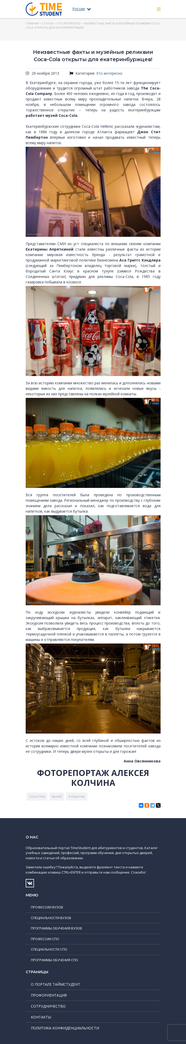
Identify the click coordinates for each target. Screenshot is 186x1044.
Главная (32, 23)
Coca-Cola (37, 796)
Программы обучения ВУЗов (56, 928)
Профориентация (49, 995)
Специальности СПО (49, 949)
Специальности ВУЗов (51, 917)
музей (57, 796)
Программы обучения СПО (54, 960)
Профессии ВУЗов (47, 907)
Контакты (41, 1017)
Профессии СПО (45, 939)
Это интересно (68, 23)
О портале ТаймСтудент (55, 984)
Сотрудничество (48, 1006)
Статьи (47, 23)
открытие (76, 796)
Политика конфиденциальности (65, 1028)
